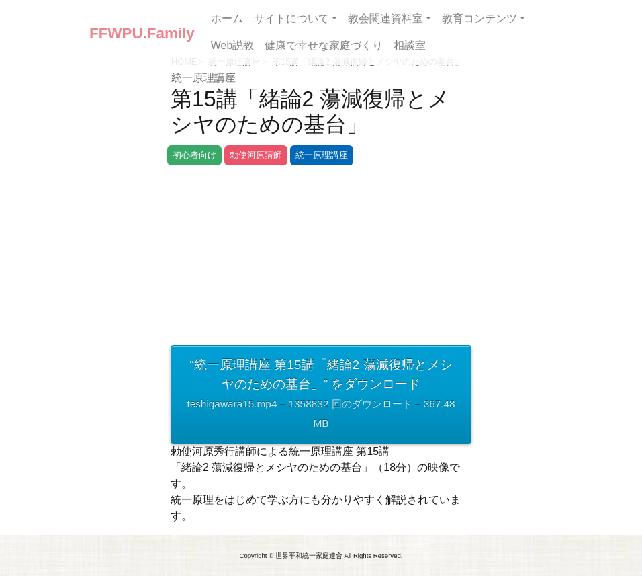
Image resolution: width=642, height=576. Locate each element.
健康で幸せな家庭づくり (324, 45)
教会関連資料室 (385, 18)
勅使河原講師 (256, 155)
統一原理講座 (203, 77)
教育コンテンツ (479, 18)
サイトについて (291, 18)
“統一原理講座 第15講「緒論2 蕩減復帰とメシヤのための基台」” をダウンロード (321, 395)
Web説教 (233, 45)
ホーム (227, 18)
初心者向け (194, 155)
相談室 (410, 45)
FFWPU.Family (142, 33)
